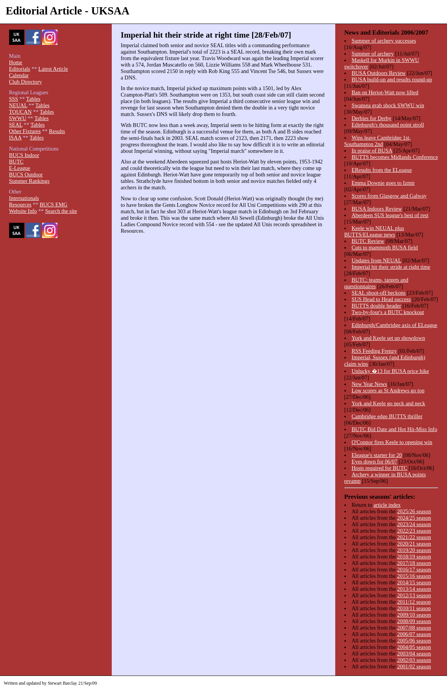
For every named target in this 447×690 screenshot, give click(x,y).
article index (387, 505)
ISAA (15, 138)
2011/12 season (414, 602)
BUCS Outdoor (26, 174)
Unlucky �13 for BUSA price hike (390, 371)
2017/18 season (414, 563)
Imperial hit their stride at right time (391, 267)
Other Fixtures (25, 131)
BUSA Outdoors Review (379, 73)
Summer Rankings (29, 181)
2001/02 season (414, 666)
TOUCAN (20, 112)
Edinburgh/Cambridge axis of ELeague (394, 325)
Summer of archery (373, 54)
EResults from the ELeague (382, 170)
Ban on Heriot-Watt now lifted (385, 92)
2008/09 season (414, 621)
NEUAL (18, 105)
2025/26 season (414, 511)
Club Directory (25, 82)
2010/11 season (414, 608)
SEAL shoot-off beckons (379, 293)
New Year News (369, 384)
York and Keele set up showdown (388, 338)
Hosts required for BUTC (379, 468)
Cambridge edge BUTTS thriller (387, 416)
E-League (19, 168)
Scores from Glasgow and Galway (389, 196)
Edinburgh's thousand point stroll (388, 125)
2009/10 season (414, 615)
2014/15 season (414, 582)
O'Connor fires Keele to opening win (392, 442)
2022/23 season (414, 531)
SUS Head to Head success (381, 299)
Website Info (23, 211)
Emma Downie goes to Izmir (383, 183)
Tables (33, 99)
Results (57, 131)
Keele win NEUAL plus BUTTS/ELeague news (374, 231)
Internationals (24, 198)
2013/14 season (414, 589)
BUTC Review (368, 241)
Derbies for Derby (372, 118)
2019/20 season (414, 550)
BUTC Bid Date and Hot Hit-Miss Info (394, 429)
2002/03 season (414, 660)
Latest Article (53, 69)
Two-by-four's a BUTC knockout (388, 312)
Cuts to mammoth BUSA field (385, 247)
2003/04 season (414, 653)
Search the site (61, 211)
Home (15, 62)
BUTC (16, 162)
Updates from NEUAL (376, 260)
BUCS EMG (53, 204)
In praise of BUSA (372, 151)
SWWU (18, 118)
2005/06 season (414, 641)
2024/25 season (414, 518)
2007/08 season (414, 628)
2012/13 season (414, 595)
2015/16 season (414, 576)
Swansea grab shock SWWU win (388, 105)
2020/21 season (414, 544)
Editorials (19, 69)
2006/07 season (414, 634)
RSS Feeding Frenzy (374, 351)
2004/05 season (414, 647)
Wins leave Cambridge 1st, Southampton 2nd (377, 141)
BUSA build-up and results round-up (392, 79)
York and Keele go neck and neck (388, 403)
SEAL (15, 125)
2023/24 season (414, 524)
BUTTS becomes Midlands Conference (395, 157)
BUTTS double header (376, 306)
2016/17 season (414, 569)
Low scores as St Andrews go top (388, 390)
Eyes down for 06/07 (374, 461)
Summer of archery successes (384, 41)
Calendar (19, 75)
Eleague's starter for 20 (377, 455)
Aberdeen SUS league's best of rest (390, 215)
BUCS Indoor (24, 155)
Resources (20, 204)
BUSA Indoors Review (377, 209)
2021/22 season (414, 537)
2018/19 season (414, 557)
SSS (13, 99)
